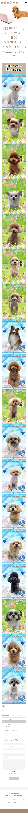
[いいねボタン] (3, 706)
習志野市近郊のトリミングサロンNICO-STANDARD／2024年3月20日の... (8, 716)
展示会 (20, 715)
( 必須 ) (5, 741)
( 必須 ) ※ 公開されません (9, 746)
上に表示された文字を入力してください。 (14, 773)
